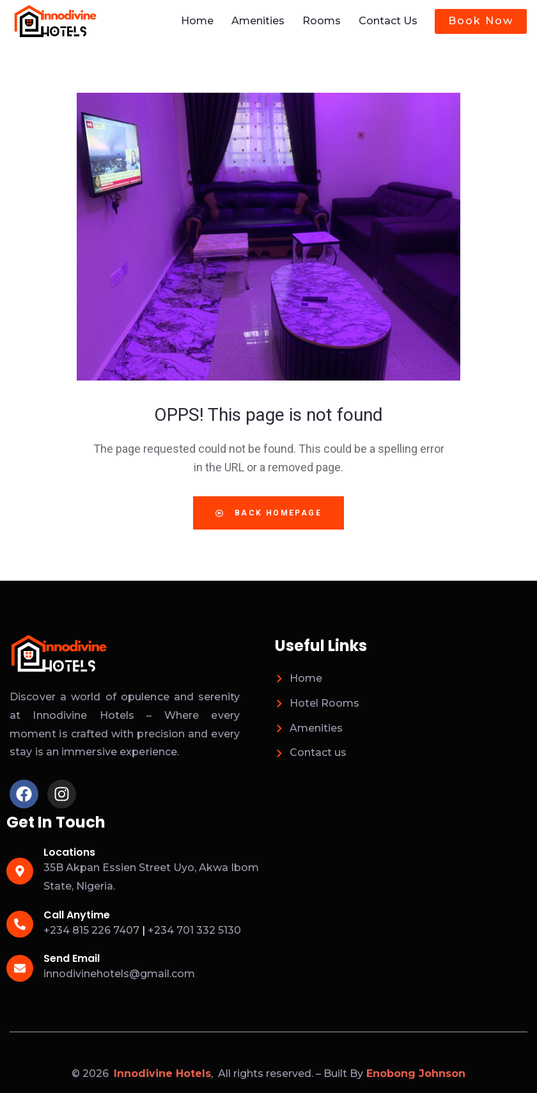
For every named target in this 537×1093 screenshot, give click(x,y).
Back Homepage (268, 512)
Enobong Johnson (415, 1073)
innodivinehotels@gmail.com (119, 973)
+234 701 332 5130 (194, 930)
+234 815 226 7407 (91, 930)
